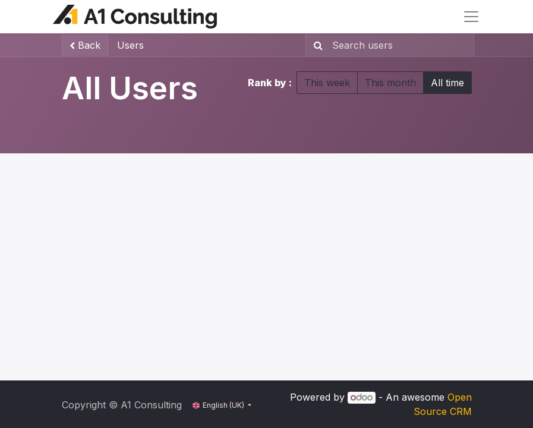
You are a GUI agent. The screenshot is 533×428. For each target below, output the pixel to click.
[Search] (316, 45)
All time (447, 83)
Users (130, 45)
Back (85, 45)
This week (327, 83)
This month (390, 83)
